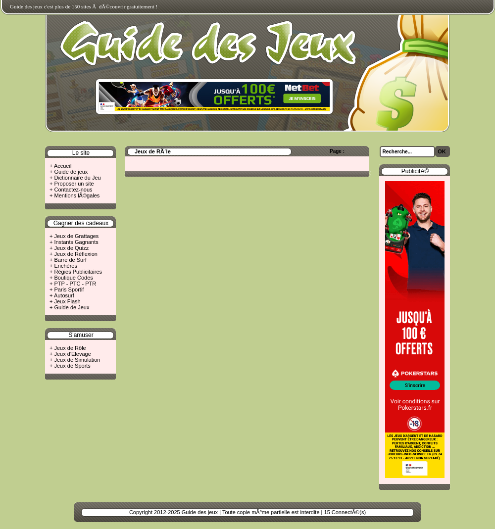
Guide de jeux (71, 172)
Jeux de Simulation (77, 360)
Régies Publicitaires (78, 272)
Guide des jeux (200, 512)
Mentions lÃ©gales (76, 195)
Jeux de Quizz (71, 248)
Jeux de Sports (72, 366)
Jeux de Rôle (70, 348)
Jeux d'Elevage (72, 354)
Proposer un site (74, 184)
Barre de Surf (70, 260)
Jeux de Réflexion (75, 254)
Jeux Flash (67, 301)
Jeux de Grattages (76, 236)
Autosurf (64, 295)
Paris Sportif (69, 289)
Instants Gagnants (76, 242)
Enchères (65, 266)
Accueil (62, 166)
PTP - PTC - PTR (75, 284)
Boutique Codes (73, 278)
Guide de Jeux (71, 307)
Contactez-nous (73, 189)
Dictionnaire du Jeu (77, 178)
